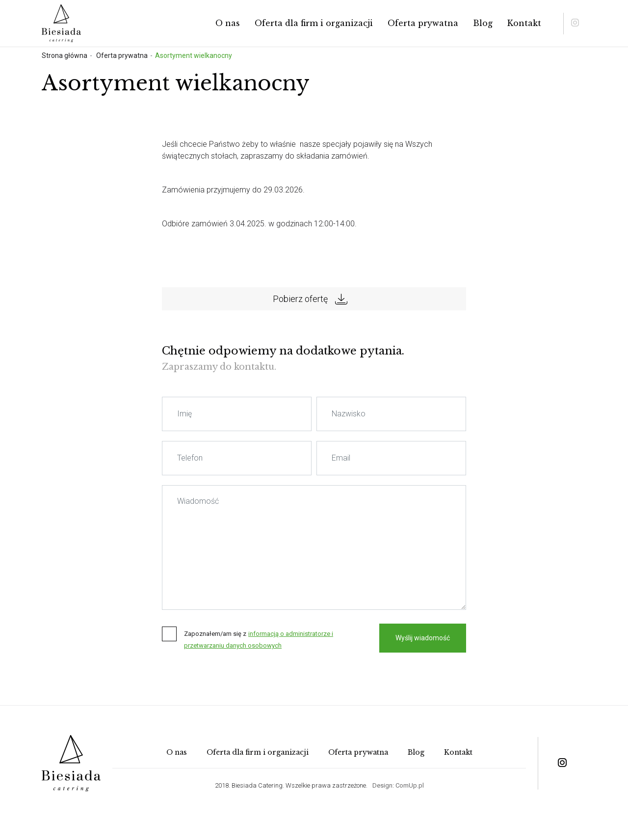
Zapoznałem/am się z (215, 633)
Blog (483, 23)
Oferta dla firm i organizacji (314, 23)
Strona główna (64, 55)
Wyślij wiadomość (422, 638)
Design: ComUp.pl (398, 785)
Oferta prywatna (423, 23)
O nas (227, 23)
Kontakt (524, 23)
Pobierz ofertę (310, 299)
